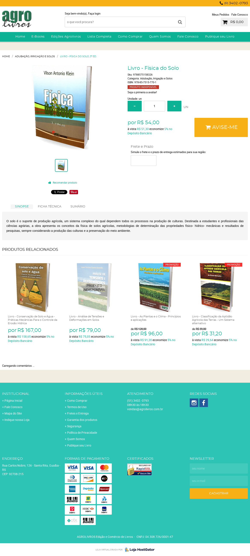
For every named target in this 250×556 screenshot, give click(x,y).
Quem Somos (160, 36)
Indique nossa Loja (16, 420)
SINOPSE (22, 206)
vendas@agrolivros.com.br (145, 409)
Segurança (74, 426)
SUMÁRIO (78, 206)
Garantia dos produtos (82, 420)
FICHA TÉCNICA (49, 206)
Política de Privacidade (82, 432)
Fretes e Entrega (78, 413)
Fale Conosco (239, 14)
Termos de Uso (77, 407)
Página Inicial (13, 400)
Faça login (94, 13)
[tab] (22, 206)
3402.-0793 (236, 3)
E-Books (38, 36)
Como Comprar (130, 36)
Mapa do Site (13, 413)
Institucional (15, 393)
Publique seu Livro (220, 36)
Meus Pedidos (220, 14)
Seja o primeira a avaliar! (142, 92)
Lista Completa (99, 36)
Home (20, 36)
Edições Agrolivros (66, 36)
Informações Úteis (84, 393)
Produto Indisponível (94, 288)
